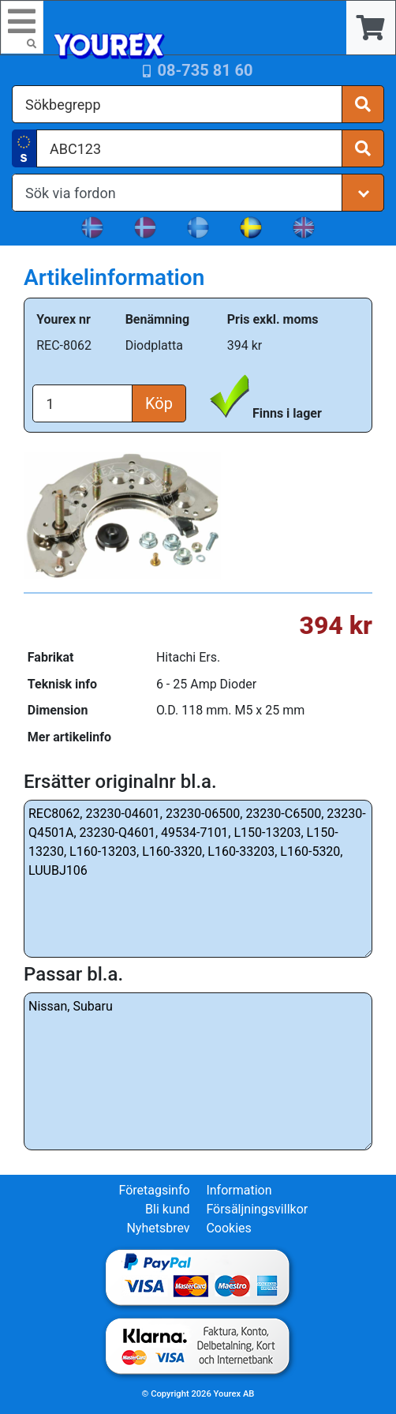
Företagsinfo (153, 1190)
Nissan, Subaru (198, 1071)
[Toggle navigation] (22, 27)
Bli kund (167, 1209)
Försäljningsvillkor (257, 1209)
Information (238, 1190)
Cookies (228, 1228)
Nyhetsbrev (157, 1228)
